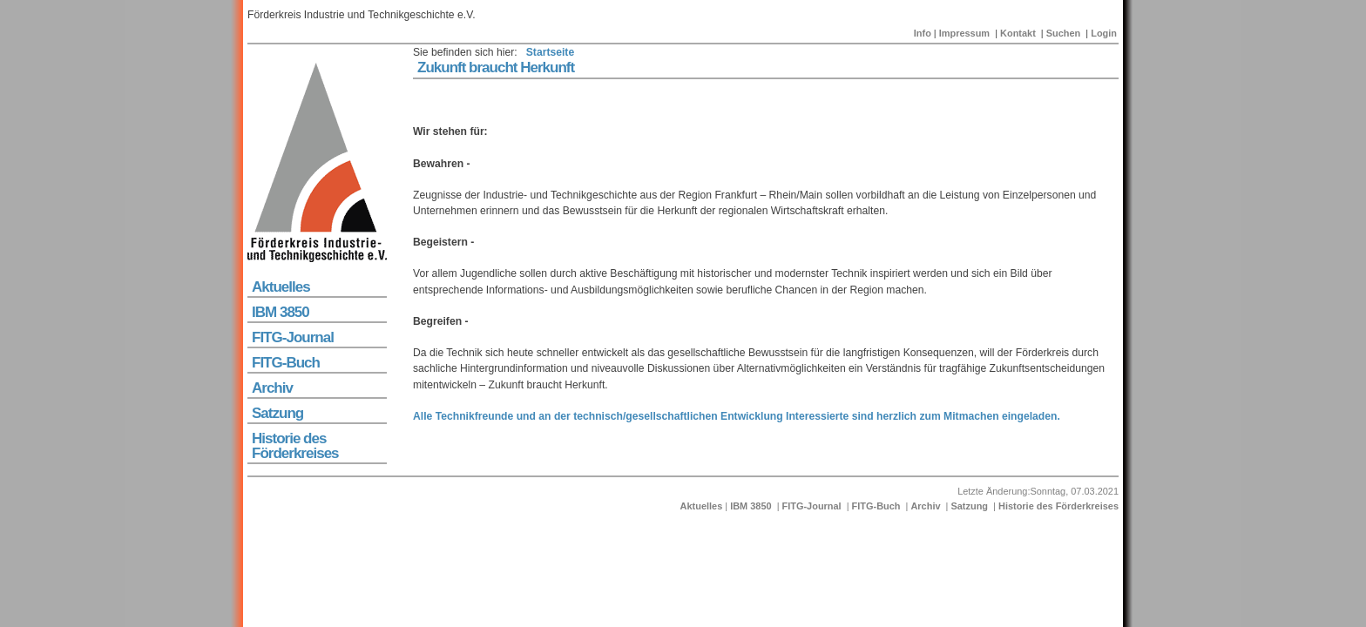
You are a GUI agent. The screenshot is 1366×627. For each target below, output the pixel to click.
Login (1104, 33)
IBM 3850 (280, 312)
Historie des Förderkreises (295, 446)
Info (922, 33)
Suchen (1063, 33)
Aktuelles (281, 287)
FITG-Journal (293, 337)
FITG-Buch (286, 362)
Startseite (550, 52)
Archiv (272, 388)
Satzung (277, 413)
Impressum (964, 33)
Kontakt (1018, 33)
